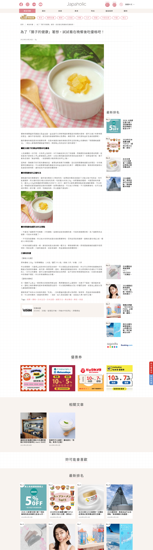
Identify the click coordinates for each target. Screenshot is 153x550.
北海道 (70, 17)
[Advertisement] (120, 76)
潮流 (43, 11)
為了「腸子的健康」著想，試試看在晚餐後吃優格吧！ (56, 24)
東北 (124, 17)
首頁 (22, 24)
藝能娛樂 (109, 11)
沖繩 (79, 17)
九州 (87, 17)
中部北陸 (105, 17)
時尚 (93, 11)
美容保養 (27, 11)
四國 (96, 17)
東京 (40, 17)
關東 (61, 17)
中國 (116, 17)
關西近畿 (50, 17)
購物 (125, 11)
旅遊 (60, 11)
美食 (76, 11)
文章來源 (37, 308)
